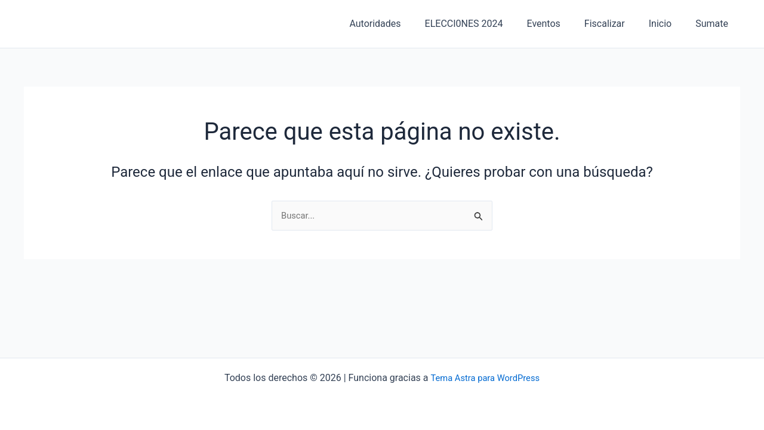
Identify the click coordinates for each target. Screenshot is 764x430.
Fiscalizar (616, 23)
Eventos (560, 23)
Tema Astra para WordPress (485, 377)
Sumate (714, 23)
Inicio (667, 23)
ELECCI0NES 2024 (485, 23)
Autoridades (401, 23)
